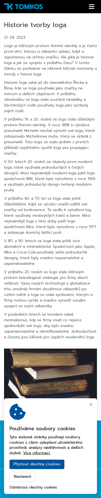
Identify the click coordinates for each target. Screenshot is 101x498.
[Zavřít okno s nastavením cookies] (91, 405)
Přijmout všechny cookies (36, 464)
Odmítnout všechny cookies (33, 487)
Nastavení (22, 476)
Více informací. (36, 453)
